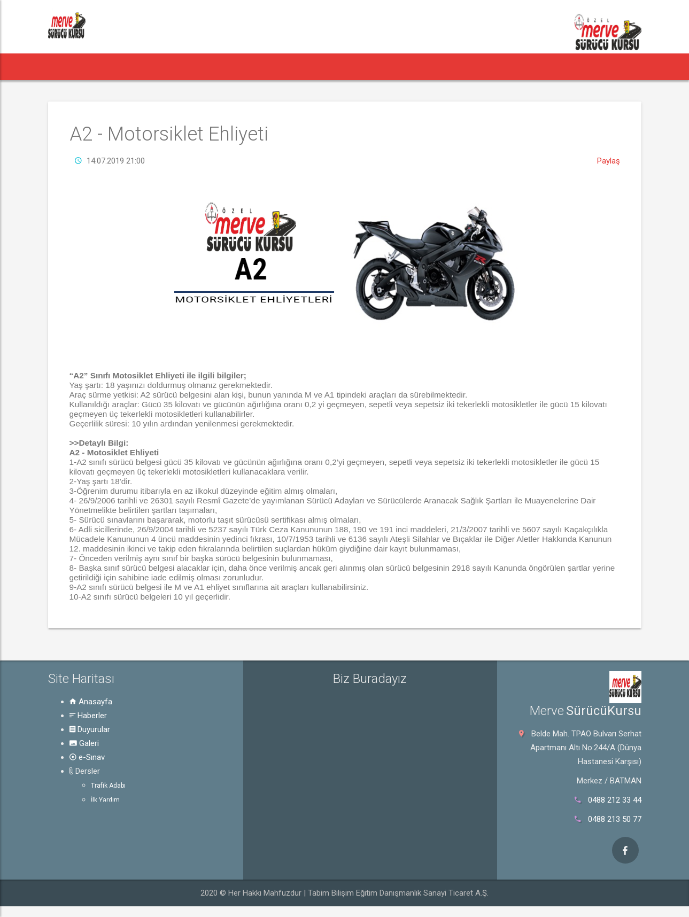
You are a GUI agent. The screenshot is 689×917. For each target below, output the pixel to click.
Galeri (84, 743)
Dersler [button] (339, 66)
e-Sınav (87, 757)
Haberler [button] (120, 66)
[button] (68, 66)
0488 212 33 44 (614, 800)
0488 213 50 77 (614, 819)
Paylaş (608, 161)
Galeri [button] (238, 66)
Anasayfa (90, 701)
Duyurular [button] (184, 66)
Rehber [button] (397, 66)
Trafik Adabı (108, 785)
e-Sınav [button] (284, 66)
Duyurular (89, 729)
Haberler (88, 715)
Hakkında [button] (454, 66)
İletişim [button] (506, 66)
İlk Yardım (105, 800)
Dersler (84, 771)
